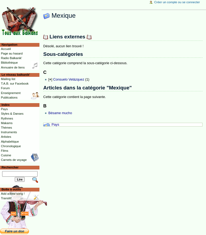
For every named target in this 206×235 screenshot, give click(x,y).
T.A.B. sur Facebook (14, 83)
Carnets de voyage (14, 159)
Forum (5, 88)
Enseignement (10, 93)
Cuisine (6, 155)
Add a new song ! (13, 193)
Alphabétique (10, 141)
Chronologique (11, 146)
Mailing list (8, 79)
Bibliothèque (9, 62)
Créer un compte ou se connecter (177, 2)
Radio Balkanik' (11, 58)
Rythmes (7, 118)
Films (4, 150)
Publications (9, 97)
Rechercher (10, 167)
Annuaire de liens (13, 67)
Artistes (6, 136)
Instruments (9, 132)
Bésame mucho (60, 113)
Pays (55, 124)
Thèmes (6, 127)
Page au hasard (12, 53)
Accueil (6, 48)
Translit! (6, 198)
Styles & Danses (12, 113)
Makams (6, 123)
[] (50, 79)
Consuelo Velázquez (68, 79)
